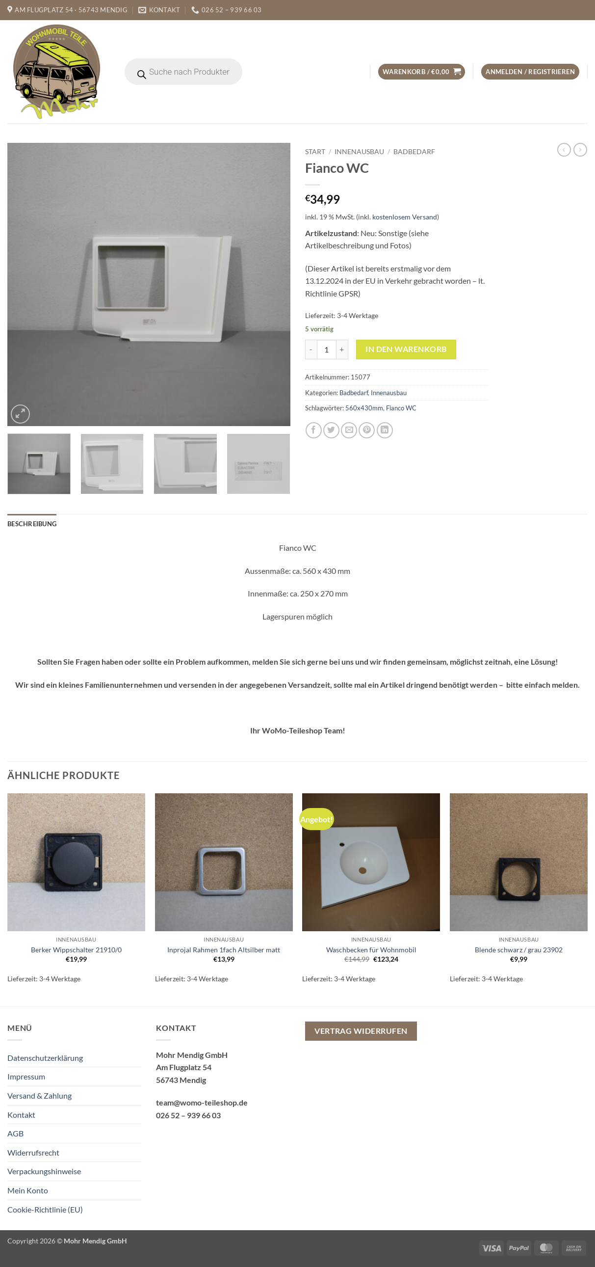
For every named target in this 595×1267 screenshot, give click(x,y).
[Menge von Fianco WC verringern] (311, 349)
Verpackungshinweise (44, 1171)
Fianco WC (401, 408)
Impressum (26, 1076)
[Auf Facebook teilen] (314, 430)
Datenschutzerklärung (45, 1057)
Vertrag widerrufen (360, 1030)
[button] (421, 72)
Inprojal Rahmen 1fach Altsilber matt (223, 949)
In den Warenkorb (405, 349)
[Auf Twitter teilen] (331, 430)
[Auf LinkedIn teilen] (385, 430)
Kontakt (21, 1114)
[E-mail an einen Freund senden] (349, 430)
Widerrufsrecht (33, 1152)
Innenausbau (359, 152)
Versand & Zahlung (39, 1095)
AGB (15, 1133)
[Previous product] (580, 150)
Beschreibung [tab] (31, 524)
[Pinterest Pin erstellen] (367, 430)
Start (315, 152)
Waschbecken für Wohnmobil (371, 949)
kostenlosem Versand (404, 217)
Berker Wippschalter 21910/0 (76, 949)
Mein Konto (27, 1190)
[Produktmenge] (326, 349)
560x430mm (364, 408)
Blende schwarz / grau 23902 (519, 949)
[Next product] (564, 150)
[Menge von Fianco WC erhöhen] (342, 349)
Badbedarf (414, 152)
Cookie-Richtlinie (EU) (45, 1209)
